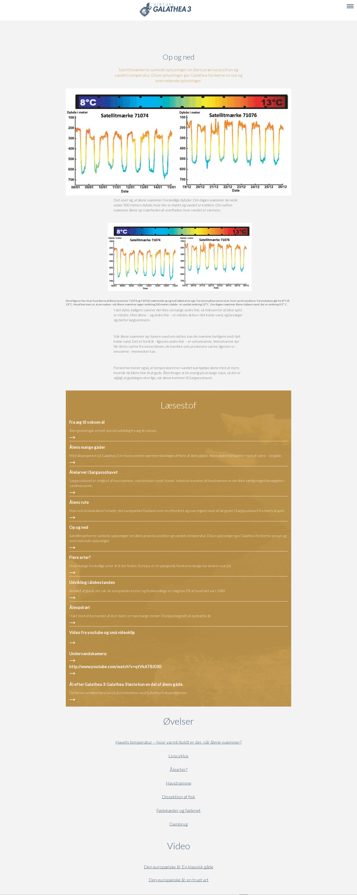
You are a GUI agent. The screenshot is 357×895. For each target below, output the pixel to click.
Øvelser (178, 721)
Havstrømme (178, 783)
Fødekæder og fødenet (178, 810)
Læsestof (178, 405)
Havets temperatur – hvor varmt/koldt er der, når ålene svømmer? (178, 742)
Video (200, 845)
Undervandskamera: (88, 653)
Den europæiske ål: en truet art (179, 880)
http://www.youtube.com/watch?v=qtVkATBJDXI (115, 666)
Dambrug (178, 824)
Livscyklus (178, 756)
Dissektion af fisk (178, 797)
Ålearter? (178, 769)
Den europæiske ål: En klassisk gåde (178, 867)
